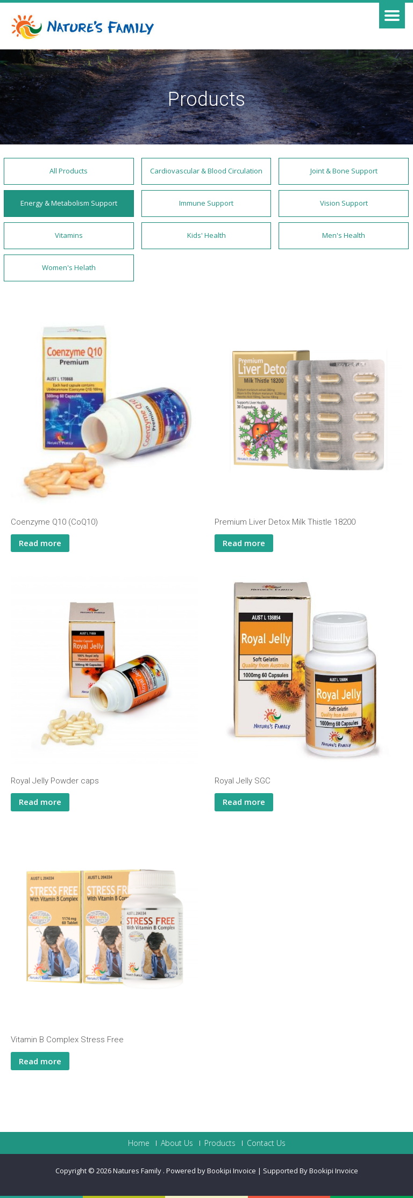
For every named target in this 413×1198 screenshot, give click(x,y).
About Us (177, 1143)
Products (220, 1143)
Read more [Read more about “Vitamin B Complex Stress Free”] (40, 1061)
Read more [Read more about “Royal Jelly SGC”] (244, 801)
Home (138, 1143)
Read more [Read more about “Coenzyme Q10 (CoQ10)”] (40, 543)
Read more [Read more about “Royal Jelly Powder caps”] (40, 801)
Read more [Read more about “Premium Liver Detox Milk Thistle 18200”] (244, 543)
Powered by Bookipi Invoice (211, 1170)
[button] (69, 171)
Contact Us (266, 1143)
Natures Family (138, 1170)
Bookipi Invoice (333, 1170)
